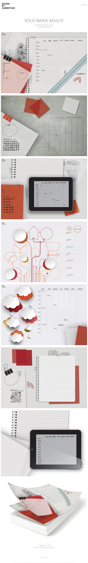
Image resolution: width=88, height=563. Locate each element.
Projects (83, 5)
